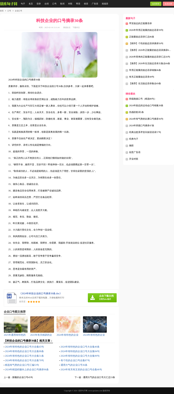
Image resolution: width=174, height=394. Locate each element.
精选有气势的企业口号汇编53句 (22, 365)
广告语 (95, 4)
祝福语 (105, 4)
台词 (46, 4)
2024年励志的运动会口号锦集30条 (146, 105)
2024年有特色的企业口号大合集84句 (80, 351)
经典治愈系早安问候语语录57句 (145, 132)
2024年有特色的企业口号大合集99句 (80, 356)
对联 (70, 4)
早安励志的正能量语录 (140, 23)
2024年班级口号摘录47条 (141, 125)
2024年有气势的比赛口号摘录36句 (146, 119)
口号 (54, 4)
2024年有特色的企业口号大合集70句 (24, 360)
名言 (31, 4)
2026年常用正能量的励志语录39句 (146, 30)
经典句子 (133, 139)
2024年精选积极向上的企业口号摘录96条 (27, 369)
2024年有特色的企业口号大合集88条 (24, 351)
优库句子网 (82, 391)
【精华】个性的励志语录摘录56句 (146, 43)
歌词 (62, 4)
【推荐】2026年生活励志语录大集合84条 (149, 63)
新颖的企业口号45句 (22, 377)
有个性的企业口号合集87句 (75, 360)
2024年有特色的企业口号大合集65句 (24, 346)
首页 (2, 11)
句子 (23, 4)
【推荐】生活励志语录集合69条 (145, 83)
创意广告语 (134, 152)
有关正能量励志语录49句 (141, 77)
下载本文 (76, 27)
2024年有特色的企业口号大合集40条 (80, 346)
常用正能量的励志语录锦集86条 (145, 70)
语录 (39, 4)
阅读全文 (67, 27)
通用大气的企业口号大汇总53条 (99, 377)
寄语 (78, 4)
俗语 (86, 4)
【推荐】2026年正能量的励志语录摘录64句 (150, 50)
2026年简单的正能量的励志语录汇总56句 (149, 57)
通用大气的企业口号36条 (74, 365)
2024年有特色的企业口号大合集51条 (24, 356)
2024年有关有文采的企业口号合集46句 (81, 369)
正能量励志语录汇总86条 (141, 37)
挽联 (131, 145)
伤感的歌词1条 (136, 112)
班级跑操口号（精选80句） (142, 99)
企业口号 (18, 11)
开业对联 (133, 159)
